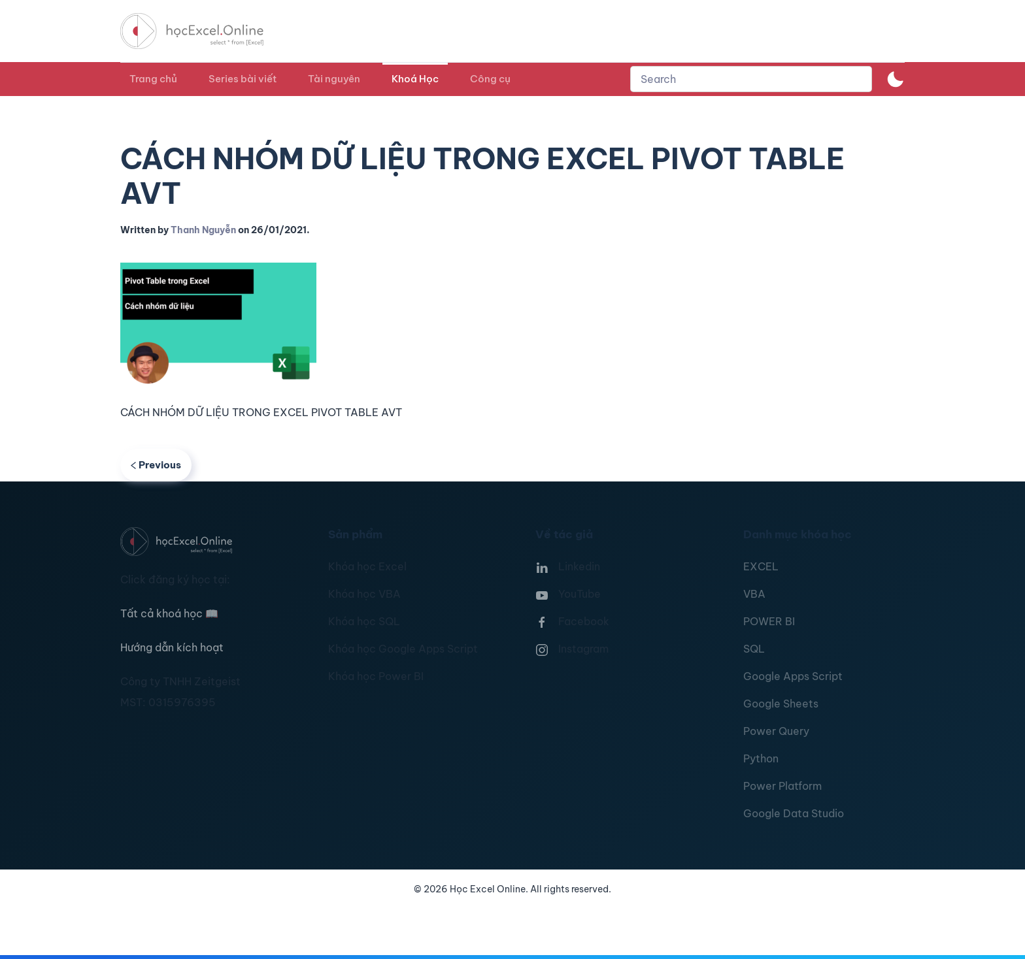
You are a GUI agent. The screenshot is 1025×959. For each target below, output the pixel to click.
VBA (754, 593)
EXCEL (761, 566)
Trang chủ (153, 79)
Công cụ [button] (490, 79)
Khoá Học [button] (415, 79)
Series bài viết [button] (243, 79)
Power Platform (782, 785)
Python (761, 758)
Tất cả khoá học (169, 613)
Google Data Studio (793, 813)
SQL (754, 648)
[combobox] (751, 79)
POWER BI (769, 621)
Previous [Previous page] (156, 465)
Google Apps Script (793, 676)
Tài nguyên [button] (334, 79)
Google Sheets (780, 703)
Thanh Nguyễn (203, 230)
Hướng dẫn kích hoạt (172, 647)
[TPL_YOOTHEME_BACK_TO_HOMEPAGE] (204, 31)
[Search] (751, 79)
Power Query (776, 731)
